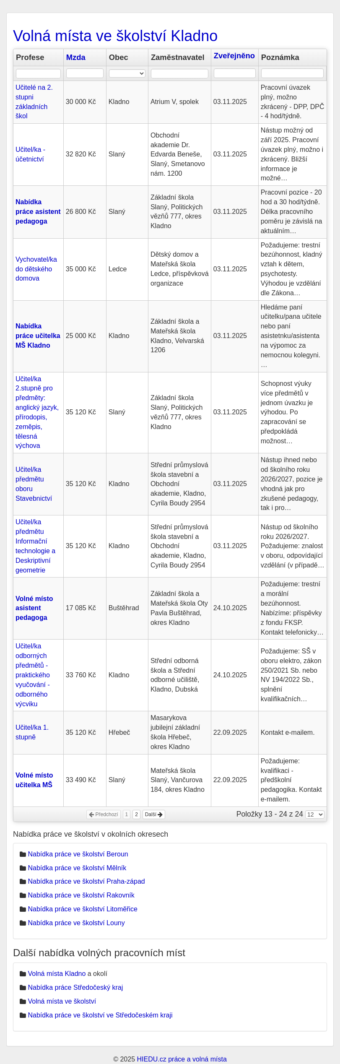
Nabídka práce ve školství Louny (76, 922)
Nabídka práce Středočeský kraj (75, 987)
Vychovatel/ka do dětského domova (36, 269)
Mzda (76, 57)
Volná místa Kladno (57, 973)
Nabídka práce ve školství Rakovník (81, 895)
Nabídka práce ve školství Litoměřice (82, 909)
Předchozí (103, 814)
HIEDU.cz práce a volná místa (181, 1059)
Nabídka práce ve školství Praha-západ (86, 881)
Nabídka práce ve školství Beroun (78, 854)
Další (154, 814)
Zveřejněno (234, 55)
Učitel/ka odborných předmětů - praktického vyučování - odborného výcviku (33, 675)
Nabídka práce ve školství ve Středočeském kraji (100, 1015)
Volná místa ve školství (62, 1001)
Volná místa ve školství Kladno (115, 35)
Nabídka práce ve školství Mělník (77, 867)
